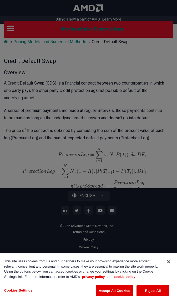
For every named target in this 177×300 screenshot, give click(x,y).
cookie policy (124, 277)
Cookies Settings (18, 290)
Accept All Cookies (114, 291)
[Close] (168, 262)
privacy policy (93, 277)
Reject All (153, 291)
